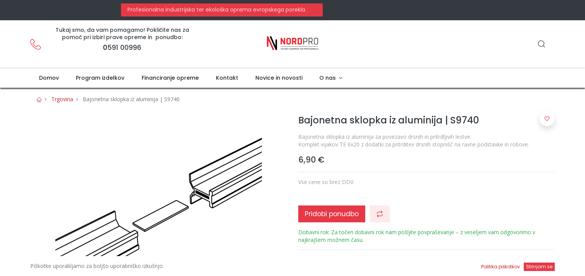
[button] (380, 213)
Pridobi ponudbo (332, 214)
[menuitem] (48, 78)
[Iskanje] (541, 44)
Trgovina (62, 99)
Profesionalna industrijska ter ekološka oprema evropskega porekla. (216, 9)
